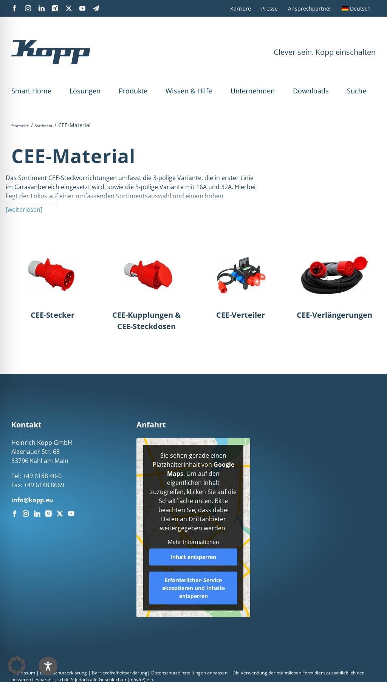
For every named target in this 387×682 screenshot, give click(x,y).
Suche (356, 90)
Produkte (133, 90)
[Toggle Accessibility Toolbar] (48, 666)
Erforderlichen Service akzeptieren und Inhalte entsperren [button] (193, 588)
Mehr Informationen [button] (193, 542)
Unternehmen (253, 90)
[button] (16, 665)
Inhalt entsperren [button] (193, 557)
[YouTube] (71, 514)
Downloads (311, 90)
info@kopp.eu (32, 500)
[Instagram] (26, 514)
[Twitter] (60, 514)
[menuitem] (356, 8)
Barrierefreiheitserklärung (119, 673)
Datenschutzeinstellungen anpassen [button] (189, 673)
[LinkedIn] (37, 514)
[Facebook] (14, 514)
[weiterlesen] (24, 209)
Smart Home (31, 90)
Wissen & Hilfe (189, 90)
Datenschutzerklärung (63, 673)
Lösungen (85, 90)
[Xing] (48, 514)
